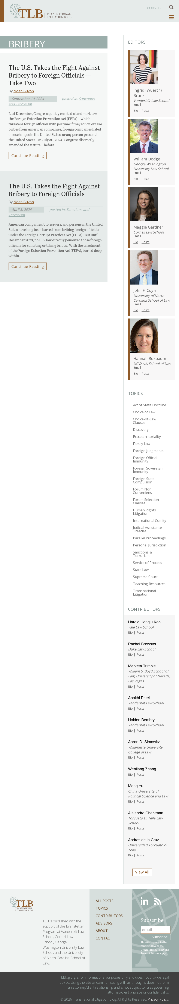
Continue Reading (27, 155)
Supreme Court (145, 576)
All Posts (104, 900)
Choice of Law (144, 412)
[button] (171, 7)
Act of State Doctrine (149, 405)
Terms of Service (150, 953)
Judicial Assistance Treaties (147, 529)
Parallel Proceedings (149, 538)
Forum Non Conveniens (142, 491)
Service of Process (147, 562)
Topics (102, 908)
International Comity (149, 520)
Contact (104, 938)
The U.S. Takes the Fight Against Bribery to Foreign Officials (54, 190)
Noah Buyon (23, 91)
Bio (135, 111)
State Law (141, 569)
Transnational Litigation (144, 593)
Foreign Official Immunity (145, 459)
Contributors (109, 915)
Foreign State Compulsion (144, 480)
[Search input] (131, 7)
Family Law (141, 443)
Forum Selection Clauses (146, 501)
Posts (145, 111)
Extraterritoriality (147, 436)
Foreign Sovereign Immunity (148, 470)
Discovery (141, 429)
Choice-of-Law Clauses (144, 421)
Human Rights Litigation (144, 512)
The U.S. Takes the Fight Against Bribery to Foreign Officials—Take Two (54, 75)
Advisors (104, 923)
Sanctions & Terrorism (142, 554)
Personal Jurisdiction (149, 545)
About (102, 930)
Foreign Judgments (148, 450)
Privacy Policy (156, 949)
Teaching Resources (149, 583)
